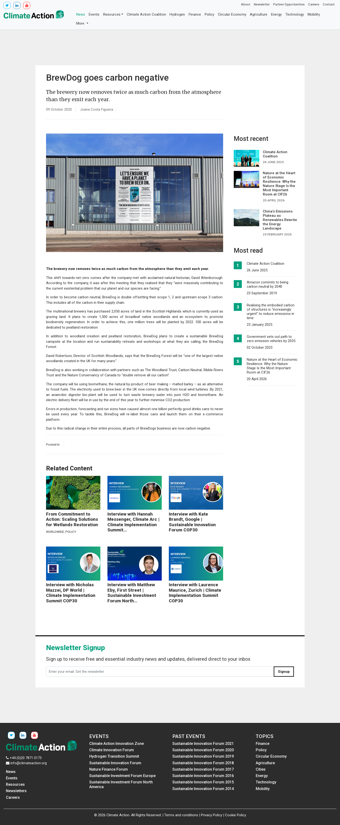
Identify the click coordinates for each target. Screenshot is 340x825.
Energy (276, 14)
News (80, 14)
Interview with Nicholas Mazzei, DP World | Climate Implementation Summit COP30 (70, 593)
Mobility (314, 14)
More (81, 23)
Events (94, 14)
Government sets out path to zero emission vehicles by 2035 (271, 338)
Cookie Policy (235, 815)
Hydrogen (177, 14)
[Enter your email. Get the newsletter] (160, 671)
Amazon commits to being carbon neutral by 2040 (267, 284)
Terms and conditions (181, 815)
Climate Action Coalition (146, 14)
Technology (294, 14)
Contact (329, 4)
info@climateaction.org (28, 763)
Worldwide (55, 532)
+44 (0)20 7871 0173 (26, 758)
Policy (209, 14)
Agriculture (258, 14)
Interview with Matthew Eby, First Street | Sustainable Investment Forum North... (131, 593)
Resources (112, 14)
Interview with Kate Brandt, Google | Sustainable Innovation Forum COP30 (192, 522)
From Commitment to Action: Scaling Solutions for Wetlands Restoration (72, 519)
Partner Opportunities (289, 4)
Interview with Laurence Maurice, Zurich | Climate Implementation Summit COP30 (195, 593)
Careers (313, 4)
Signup (284, 671)
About (245, 4)
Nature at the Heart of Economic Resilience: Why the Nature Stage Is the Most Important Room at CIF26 (272, 365)
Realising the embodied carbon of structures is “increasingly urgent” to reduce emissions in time (270, 311)
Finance (195, 14)
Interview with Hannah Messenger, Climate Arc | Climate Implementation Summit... (133, 522)
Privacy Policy (211, 815)
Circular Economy (232, 14)
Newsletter (262, 4)
